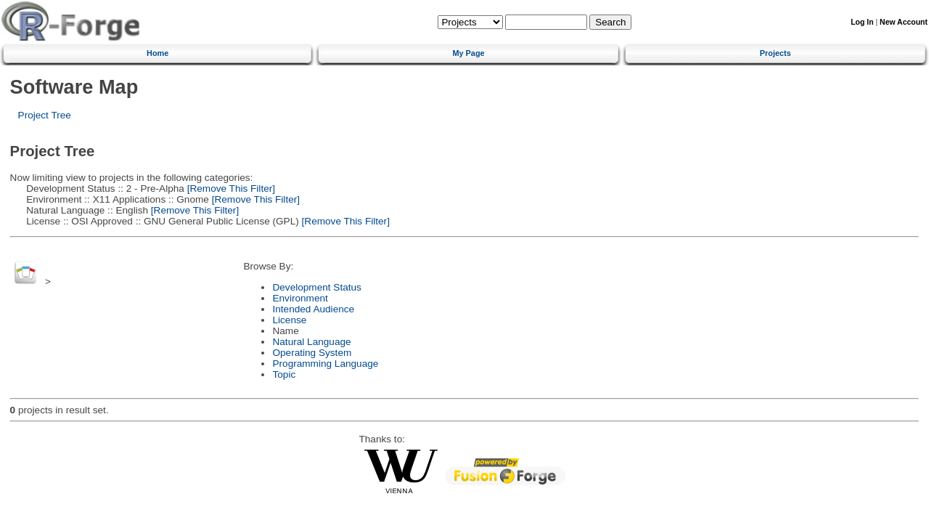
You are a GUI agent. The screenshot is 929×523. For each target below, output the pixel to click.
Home (157, 53)
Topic (283, 374)
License (289, 320)
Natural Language (311, 341)
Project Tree (44, 115)
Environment (299, 298)
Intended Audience (313, 309)
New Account (904, 22)
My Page (468, 53)
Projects (775, 53)
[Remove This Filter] (229, 188)
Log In (862, 22)
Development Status (316, 287)
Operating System (311, 352)
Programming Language (325, 363)
